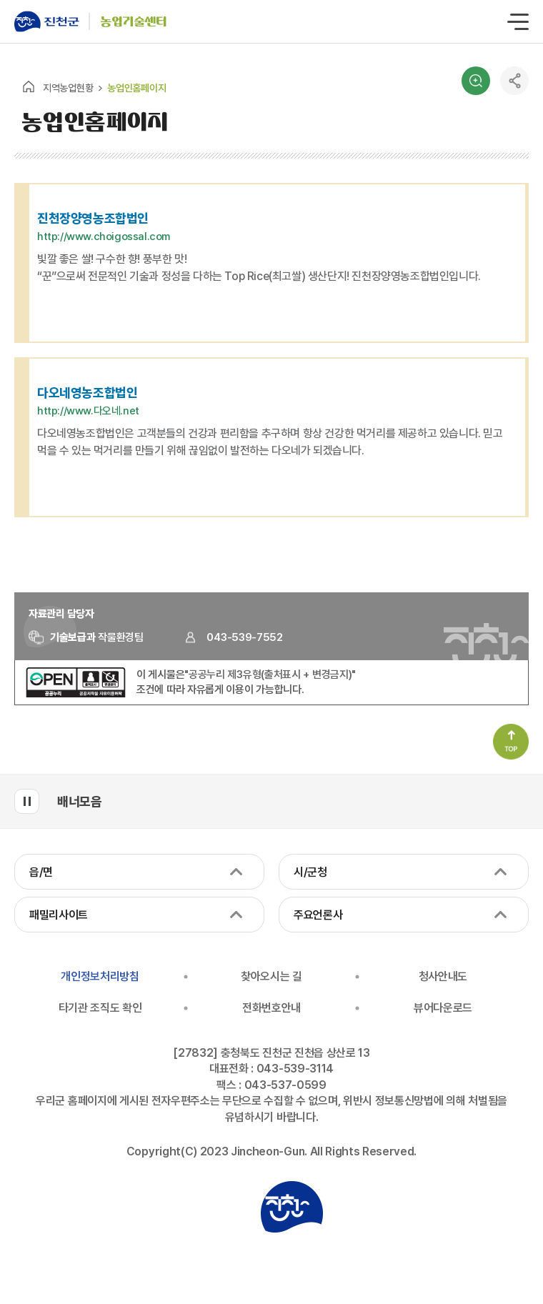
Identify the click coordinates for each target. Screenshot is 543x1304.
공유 (514, 80)
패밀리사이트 (58, 915)
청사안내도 (443, 976)
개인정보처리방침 (100, 976)
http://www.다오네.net (88, 410)
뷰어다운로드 (443, 1008)
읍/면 (41, 872)
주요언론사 (318, 915)
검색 (476, 80)
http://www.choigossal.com (103, 236)
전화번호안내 (271, 1008)
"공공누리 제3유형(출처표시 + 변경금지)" (270, 674)
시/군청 (310, 872)
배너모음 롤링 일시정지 (26, 801)
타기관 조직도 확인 (100, 1008)
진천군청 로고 (291, 1207)
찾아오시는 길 (271, 976)
